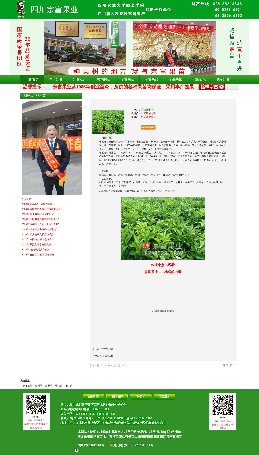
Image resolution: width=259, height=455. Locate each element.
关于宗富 (56, 79)
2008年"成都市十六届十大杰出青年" (40, 224)
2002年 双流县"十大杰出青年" (37, 204)
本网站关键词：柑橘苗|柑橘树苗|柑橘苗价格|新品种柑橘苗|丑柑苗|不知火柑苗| (130, 432)
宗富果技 (175, 79)
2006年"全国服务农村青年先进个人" (40, 219)
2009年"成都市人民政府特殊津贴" (39, 229)
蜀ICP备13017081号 (91, 445)
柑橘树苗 (103, 79)
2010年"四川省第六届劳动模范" (38, 234)
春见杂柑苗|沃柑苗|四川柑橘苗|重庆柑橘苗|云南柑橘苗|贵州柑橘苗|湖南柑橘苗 (130, 436)
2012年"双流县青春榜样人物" (37, 244)
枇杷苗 (68, 385)
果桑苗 (48, 385)
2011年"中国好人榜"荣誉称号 (37, 239)
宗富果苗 (127, 79)
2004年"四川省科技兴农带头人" (38, 214)
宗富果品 (151, 79)
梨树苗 (38, 385)
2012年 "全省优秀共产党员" (36, 249)
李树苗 (58, 385)
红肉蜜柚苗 (107, 349)
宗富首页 (32, 79)
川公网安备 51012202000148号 (131, 445)
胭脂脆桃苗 (107, 355)
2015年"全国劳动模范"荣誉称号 (38, 254)
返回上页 (227, 365)
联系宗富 (223, 79)
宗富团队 (199, 79)
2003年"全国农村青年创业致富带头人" (41, 209)
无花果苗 (27, 385)
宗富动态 (80, 79)
